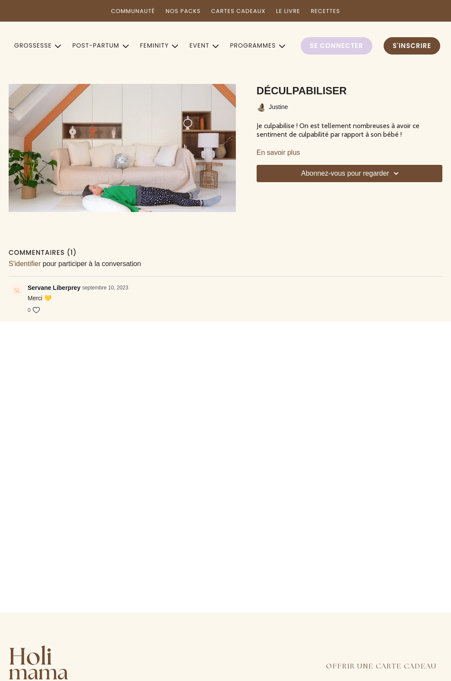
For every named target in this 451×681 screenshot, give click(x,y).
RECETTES (325, 11)
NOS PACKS (182, 11)
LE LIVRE (288, 11)
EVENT (204, 45)
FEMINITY (159, 45)
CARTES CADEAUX (238, 11)
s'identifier (25, 263)
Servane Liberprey (54, 287)
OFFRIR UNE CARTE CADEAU (381, 666)
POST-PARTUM (100, 45)
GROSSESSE (37, 45)
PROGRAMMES (257, 45)
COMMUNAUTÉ (133, 11)
